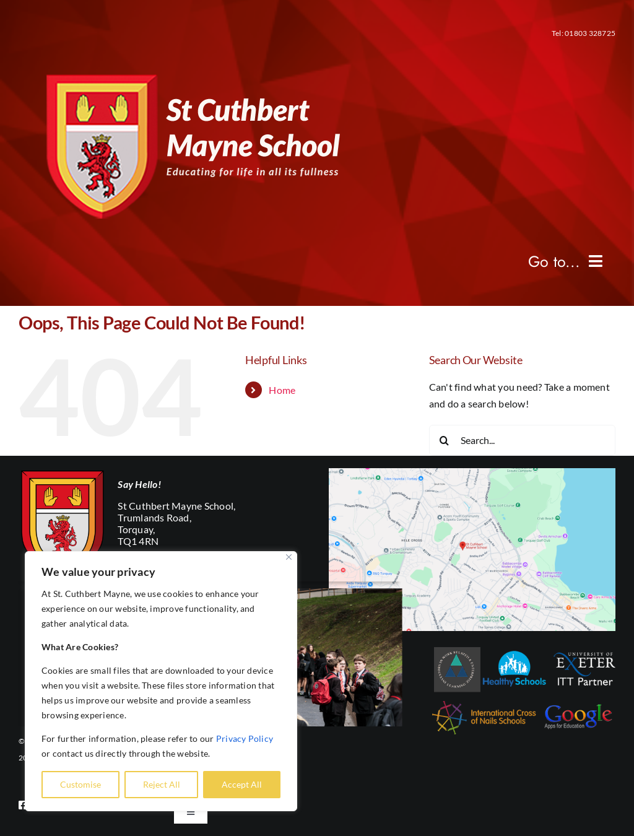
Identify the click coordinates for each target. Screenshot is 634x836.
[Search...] (522, 440)
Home (282, 390)
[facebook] (23, 805)
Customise (80, 784)
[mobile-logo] (184, 68)
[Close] (289, 557)
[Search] (444, 440)
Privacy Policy (244, 738)
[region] (161, 681)
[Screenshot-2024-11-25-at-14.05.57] (472, 473)
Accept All (242, 784)
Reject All (161, 784)
